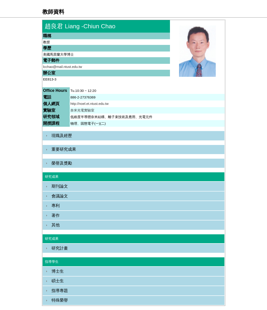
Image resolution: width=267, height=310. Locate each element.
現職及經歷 (61, 135)
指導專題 (59, 290)
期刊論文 (59, 186)
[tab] (133, 135)
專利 (55, 205)
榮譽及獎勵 (61, 163)
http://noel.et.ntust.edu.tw (89, 104)
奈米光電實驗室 (82, 110)
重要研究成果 (63, 149)
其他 (55, 225)
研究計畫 (59, 248)
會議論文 (59, 196)
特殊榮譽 (59, 300)
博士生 (57, 271)
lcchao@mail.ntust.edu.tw (62, 67)
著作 (55, 215)
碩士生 (57, 281)
